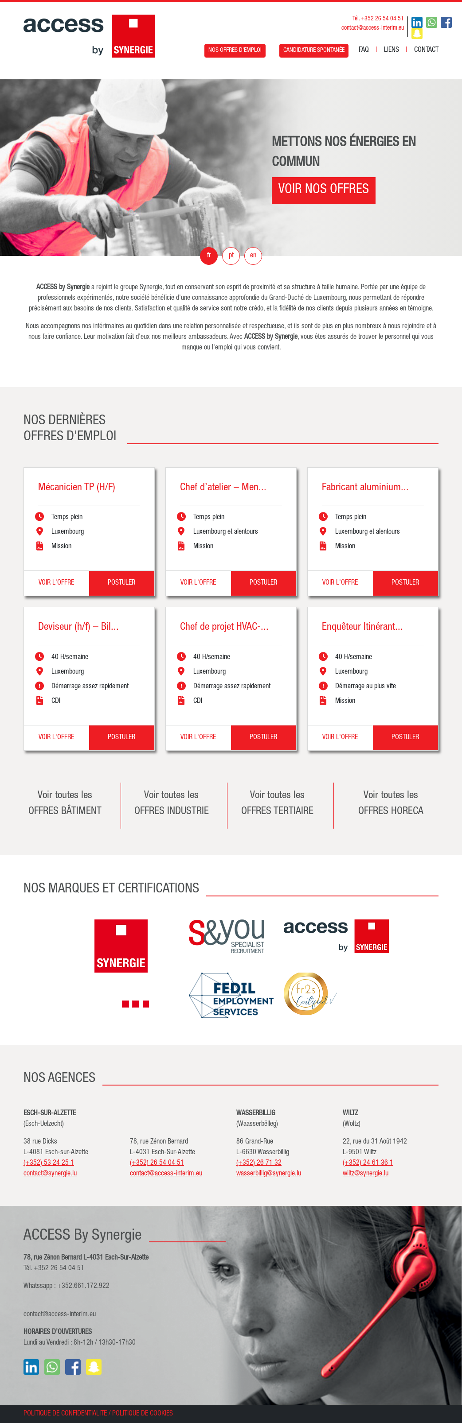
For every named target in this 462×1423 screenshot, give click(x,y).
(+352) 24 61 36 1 (368, 1163)
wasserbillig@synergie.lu (268, 1174)
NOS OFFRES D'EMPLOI (235, 50)
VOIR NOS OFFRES (323, 190)
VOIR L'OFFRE (56, 583)
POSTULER (121, 583)
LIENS (391, 50)
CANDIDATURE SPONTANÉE (314, 50)
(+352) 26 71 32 (259, 1163)
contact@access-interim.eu (372, 28)
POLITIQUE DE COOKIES (142, 1414)
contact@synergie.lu (50, 1174)
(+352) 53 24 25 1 (48, 1163)
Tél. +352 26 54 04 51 (378, 19)
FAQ (364, 50)
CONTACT (426, 50)
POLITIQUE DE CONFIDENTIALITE (65, 1414)
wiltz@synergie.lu (365, 1174)
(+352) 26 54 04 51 (157, 1163)
